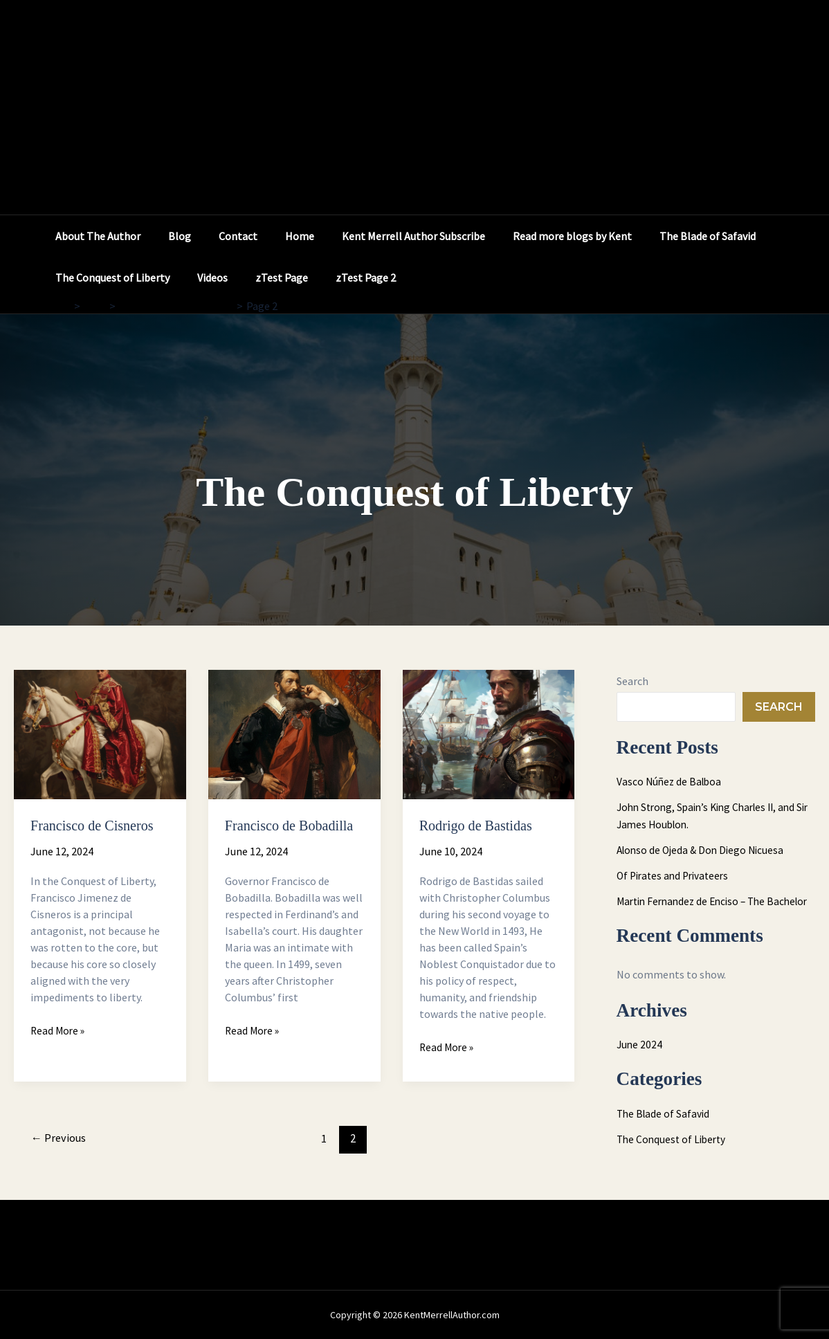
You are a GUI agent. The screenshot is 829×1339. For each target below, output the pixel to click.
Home (306, 236)
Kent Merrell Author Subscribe (427, 236)
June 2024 (640, 1057)
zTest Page (412, 277)
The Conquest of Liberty (229, 277)
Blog (172, 236)
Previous (60, 1140)
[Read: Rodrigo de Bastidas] (489, 733)
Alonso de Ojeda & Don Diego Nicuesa (704, 848)
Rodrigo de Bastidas (481, 825)
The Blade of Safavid (90, 277)
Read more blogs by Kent (593, 236)
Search (632, 681)
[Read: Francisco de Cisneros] (100, 733)
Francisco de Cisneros (97, 825)
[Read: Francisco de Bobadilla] (294, 733)
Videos (336, 277)
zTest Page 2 (503, 277)
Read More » (58, 1030)
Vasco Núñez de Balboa (671, 781)
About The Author (84, 236)
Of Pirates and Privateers (676, 873)
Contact (238, 236)
